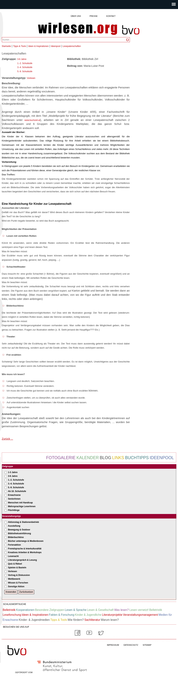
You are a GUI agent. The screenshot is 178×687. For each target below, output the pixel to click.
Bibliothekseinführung (19, 533)
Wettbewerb (14, 579)
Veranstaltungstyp (11, 516)
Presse (94, 16)
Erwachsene (14, 495)
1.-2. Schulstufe (24, 63)
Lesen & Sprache (76, 609)
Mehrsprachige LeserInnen (22, 506)
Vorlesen (31, 78)
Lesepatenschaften (72, 46)
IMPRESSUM (113, 645)
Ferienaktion (14, 545)
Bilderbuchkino (16, 537)
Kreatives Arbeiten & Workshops (24, 552)
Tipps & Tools (19, 46)
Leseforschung (12, 614)
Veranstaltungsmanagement (140, 614)
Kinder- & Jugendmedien (34, 619)
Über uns (76, 16)
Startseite (6, 46)
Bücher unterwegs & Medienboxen (25, 541)
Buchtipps (137, 457)
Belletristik (9, 609)
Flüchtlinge (13, 510)
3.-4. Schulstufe (24, 67)
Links (118, 457)
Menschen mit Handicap (20, 502)
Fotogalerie (61, 457)
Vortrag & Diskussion (19, 575)
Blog (105, 457)
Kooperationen (25, 609)
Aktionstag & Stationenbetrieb (23, 522)
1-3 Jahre (12, 472)
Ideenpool (55, 46)
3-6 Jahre (22, 59)
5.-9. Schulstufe (24, 71)
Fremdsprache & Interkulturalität (24, 548)
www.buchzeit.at (32, 120)
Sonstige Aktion (16, 586)
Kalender (87, 457)
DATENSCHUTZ (131, 645)
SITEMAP (147, 645)
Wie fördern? (76, 619)
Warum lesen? (110, 619)
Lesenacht (13, 556)
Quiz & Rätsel (15, 564)
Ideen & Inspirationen (38, 46)
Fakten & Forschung (61, 614)
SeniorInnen (14, 499)
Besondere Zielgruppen (49, 609)
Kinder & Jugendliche (88, 614)
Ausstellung (14, 526)
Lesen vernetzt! (139, 609)
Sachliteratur (92, 619)
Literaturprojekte (112, 614)
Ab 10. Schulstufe (17, 491)
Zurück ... (7, 438)
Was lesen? (121, 609)
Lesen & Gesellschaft (100, 609)
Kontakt (110, 16)
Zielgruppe (7, 466)
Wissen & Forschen (18, 582)
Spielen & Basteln (17, 567)
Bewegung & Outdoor (19, 529)
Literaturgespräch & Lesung (22, 560)
